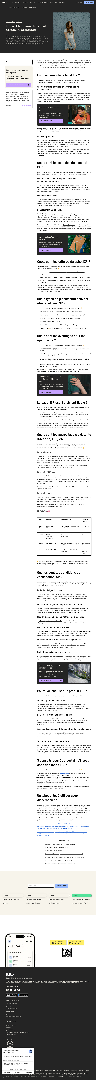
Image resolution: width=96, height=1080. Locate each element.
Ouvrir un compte (61, 885)
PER (7, 1005)
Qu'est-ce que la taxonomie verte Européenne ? (59, 860)
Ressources (53, 2)
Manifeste (8, 1027)
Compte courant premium (11, 1003)
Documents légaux (10, 1064)
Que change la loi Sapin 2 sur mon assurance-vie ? (60, 844)
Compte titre (9, 1006)
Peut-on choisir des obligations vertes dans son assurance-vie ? (64, 854)
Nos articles (14, 7)
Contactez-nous (9, 1029)
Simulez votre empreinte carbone (13, 1018)
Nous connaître (16, 2)
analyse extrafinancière (55, 621)
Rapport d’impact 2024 (11, 1034)
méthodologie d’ (44, 621)
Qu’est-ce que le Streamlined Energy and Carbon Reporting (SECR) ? (65, 857)
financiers (61, 132)
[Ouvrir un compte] (51, 250)
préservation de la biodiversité (75, 272)
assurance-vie (72, 99)
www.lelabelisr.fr (64, 773)
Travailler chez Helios (10, 1025)
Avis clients (62, 2)
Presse (7, 1024)
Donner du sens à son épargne (48, 349)
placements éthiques (69, 225)
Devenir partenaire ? (10, 1030)
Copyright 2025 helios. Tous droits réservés (15, 1067)
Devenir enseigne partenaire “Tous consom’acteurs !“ (17, 1032)
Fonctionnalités (43, 2)
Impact (25, 2)
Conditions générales (10, 1060)
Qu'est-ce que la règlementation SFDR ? (57, 847)
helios (10, 7)
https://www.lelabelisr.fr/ (64, 823)
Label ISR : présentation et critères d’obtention (27, 7)
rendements (54, 132)
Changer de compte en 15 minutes (13, 1016)
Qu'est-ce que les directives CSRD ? (55, 850)
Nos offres (33, 2)
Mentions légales (10, 1065)
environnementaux (61, 185)
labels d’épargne (57, 62)
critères (54, 185)
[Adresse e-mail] (41, 886)
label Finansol (62, 497)
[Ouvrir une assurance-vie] (18, 85)
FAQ (7, 1014)
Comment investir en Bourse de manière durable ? (60, 864)
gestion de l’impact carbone (57, 272)
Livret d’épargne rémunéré (11, 1008)
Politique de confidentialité (12, 1062)
